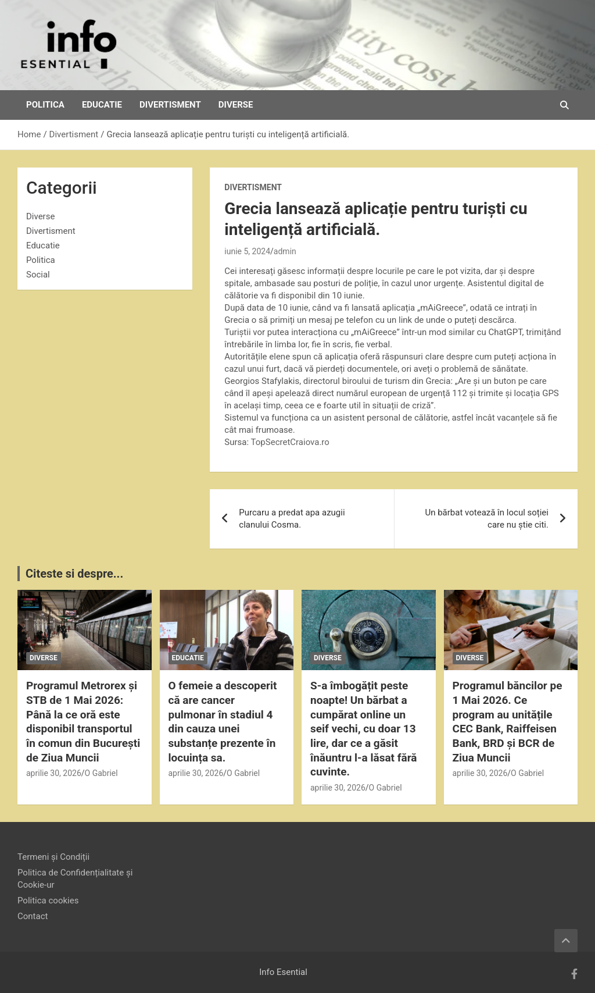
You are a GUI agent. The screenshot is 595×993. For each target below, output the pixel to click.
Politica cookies (47, 900)
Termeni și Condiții (53, 857)
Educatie (102, 104)
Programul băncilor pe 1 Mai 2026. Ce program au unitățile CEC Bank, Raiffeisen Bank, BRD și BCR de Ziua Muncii (507, 721)
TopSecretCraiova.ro (290, 442)
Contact (32, 916)
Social (38, 274)
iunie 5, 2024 (247, 251)
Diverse (235, 104)
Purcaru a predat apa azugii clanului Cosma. (292, 518)
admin (285, 251)
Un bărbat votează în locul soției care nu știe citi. (487, 518)
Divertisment (170, 104)
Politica (45, 104)
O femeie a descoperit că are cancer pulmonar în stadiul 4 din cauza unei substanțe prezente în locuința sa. (223, 721)
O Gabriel (101, 773)
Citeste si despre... (74, 574)
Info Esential (283, 972)
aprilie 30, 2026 (53, 773)
